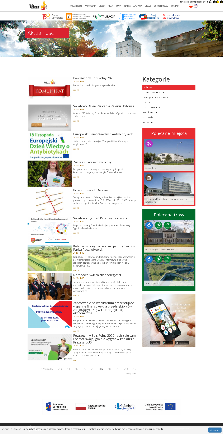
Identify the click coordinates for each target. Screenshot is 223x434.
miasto (148, 87)
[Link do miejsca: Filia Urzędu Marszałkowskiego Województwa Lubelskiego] (169, 188)
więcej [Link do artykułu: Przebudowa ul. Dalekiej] (76, 207)
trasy (110, 6)
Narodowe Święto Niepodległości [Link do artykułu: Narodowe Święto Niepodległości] (97, 275)
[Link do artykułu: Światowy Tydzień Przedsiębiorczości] (50, 230)
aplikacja (137, 6)
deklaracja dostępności (190, 1)
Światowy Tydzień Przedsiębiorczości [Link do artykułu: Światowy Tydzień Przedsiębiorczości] (100, 218)
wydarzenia (90, 6)
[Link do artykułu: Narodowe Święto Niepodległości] (50, 286)
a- (207, 1)
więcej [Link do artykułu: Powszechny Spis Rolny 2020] (76, 89)
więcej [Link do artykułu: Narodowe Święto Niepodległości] (76, 295)
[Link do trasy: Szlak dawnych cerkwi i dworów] (169, 236)
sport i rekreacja (151, 107)
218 (126, 369)
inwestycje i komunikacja (155, 97)
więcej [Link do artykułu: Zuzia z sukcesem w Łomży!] (76, 176)
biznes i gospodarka (153, 92)
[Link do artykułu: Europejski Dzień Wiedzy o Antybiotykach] (50, 146)
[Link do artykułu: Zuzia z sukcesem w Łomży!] (50, 174)
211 (68, 369)
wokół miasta (149, 112)
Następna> (130, 373)
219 (134, 369)
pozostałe (147, 117)
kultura (146, 102)
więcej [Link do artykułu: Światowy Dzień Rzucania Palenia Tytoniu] (76, 120)
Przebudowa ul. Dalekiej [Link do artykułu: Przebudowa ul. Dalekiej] (91, 190)
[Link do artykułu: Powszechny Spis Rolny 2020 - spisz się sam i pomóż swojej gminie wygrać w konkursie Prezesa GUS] (50, 347)
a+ (204, 1)
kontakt (175, 6)
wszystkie (147, 122)
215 (101, 369)
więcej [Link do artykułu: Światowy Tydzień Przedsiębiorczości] (76, 232)
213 (84, 369)
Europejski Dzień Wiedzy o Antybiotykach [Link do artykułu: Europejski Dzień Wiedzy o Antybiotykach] (103, 134)
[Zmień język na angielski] (196, 6)
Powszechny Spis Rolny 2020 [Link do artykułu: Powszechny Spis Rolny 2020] (93, 78)
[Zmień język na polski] (191, 6)
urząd (148, 6)
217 (117, 369)
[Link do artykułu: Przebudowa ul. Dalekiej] (50, 202)
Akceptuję (215, 430)
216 (109, 369)
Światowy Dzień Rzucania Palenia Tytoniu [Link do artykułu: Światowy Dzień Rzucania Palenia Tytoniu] (103, 106)
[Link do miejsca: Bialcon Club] (169, 155)
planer (127, 6)
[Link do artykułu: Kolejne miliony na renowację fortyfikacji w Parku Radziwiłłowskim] (50, 258)
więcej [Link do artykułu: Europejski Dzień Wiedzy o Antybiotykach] (76, 148)
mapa (118, 6)
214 (93, 369)
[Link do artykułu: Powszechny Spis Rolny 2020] (50, 90)
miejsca (102, 6)
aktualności (76, 6)
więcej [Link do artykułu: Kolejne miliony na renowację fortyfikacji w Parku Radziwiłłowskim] (76, 270)
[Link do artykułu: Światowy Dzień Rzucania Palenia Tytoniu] (50, 118)
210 (60, 369)
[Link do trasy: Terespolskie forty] (169, 270)
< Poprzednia (47, 369)
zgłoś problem (161, 6)
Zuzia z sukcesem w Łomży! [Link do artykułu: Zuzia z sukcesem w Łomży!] (93, 162)
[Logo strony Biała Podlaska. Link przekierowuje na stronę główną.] (38, 5)
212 (76, 369)
